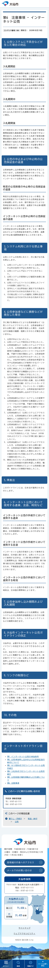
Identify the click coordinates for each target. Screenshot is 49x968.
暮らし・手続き (15, 819)
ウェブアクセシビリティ (24, 933)
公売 (17, 822)
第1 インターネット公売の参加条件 (23, 757)
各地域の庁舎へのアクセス (20, 862)
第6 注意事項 (13, 783)
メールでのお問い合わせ (19, 870)
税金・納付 (32, 819)
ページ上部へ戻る (43, 964)
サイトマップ (24, 928)
